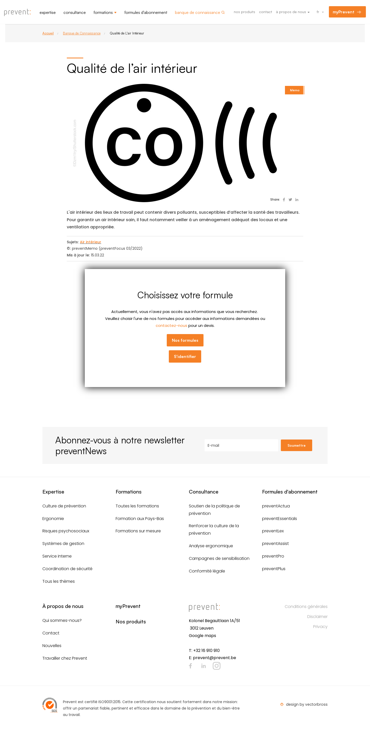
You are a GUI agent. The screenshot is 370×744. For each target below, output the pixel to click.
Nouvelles (51, 646)
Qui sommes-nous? (62, 620)
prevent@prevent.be (214, 658)
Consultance (74, 12)
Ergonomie (53, 519)
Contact (265, 12)
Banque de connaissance (197, 12)
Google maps (202, 636)
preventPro (273, 556)
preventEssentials (279, 519)
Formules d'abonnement (145, 12)
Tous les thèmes (58, 581)
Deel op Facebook (283, 199)
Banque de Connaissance (81, 33)
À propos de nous (293, 12)
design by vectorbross (307, 704)
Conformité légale (207, 571)
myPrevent (343, 11)
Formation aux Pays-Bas (140, 519)
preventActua (276, 506)
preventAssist (275, 543)
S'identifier (185, 356)
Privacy (320, 627)
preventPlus (273, 569)
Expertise (48, 12)
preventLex (273, 531)
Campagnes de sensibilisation (219, 558)
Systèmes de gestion (63, 543)
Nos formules (185, 340)
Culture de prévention (64, 506)
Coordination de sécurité (67, 569)
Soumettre (297, 445)
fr (318, 12)
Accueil (48, 33)
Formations (103, 12)
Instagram (216, 666)
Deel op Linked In (296, 199)
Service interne (57, 556)
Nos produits (244, 12)
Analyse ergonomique (211, 546)
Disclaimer (317, 617)
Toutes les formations (137, 506)
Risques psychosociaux (65, 531)
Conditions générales (306, 606)
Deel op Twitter (290, 199)
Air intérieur (90, 242)
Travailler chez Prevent (64, 658)
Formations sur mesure (138, 531)
